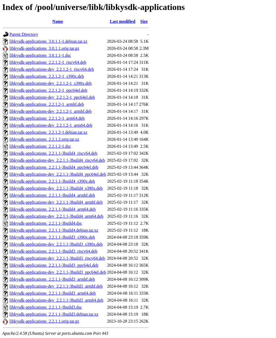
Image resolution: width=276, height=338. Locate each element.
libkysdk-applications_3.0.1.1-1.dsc (40, 55)
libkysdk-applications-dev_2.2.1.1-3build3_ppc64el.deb (57, 272)
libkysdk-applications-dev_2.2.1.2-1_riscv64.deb (51, 69)
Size (144, 21)
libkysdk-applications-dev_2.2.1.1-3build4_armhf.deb (56, 202)
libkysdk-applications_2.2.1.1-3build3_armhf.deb (52, 279)
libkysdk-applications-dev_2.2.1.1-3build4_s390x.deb (56, 188)
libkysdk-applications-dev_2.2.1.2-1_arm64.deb (50, 125)
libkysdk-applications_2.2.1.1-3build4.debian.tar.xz (53, 230)
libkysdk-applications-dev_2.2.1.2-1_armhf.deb (50, 111)
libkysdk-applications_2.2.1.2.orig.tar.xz (44, 139)
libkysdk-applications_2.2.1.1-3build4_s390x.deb (52, 181)
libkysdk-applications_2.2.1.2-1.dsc (40, 146)
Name (57, 21)
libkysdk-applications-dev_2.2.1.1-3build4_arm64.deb (56, 216)
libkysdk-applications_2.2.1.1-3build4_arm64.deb (52, 209)
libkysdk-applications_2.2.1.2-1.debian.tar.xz (48, 132)
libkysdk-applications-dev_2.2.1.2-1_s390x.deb (50, 83)
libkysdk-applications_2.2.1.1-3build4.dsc (45, 223)
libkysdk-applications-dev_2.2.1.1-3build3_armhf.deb (56, 286)
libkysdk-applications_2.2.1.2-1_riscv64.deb (47, 62)
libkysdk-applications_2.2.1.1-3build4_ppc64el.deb (53, 167)
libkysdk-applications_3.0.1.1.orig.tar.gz (44, 48)
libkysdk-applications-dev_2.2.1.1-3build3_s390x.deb (56, 244)
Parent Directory (23, 34)
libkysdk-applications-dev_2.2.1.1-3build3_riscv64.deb (57, 258)
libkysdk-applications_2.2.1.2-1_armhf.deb (46, 104)
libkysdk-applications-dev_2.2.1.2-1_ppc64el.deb (52, 97)
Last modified (122, 21)
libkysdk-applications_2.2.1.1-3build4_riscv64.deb (53, 153)
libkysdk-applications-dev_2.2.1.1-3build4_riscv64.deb (57, 160)
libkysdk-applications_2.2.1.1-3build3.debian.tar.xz (53, 314)
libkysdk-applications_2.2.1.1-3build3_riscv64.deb (53, 251)
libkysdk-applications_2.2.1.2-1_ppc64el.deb (48, 90)
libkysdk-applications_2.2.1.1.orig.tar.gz (44, 321)
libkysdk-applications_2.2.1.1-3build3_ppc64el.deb (53, 265)
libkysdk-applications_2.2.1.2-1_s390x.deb (46, 76)
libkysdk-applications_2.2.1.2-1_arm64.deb (47, 118)
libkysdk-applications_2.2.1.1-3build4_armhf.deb (52, 195)
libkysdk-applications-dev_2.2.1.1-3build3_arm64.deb (56, 300)
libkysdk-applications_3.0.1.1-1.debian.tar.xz (48, 41)
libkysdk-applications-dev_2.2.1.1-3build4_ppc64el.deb (57, 174)
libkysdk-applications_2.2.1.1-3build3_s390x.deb (52, 237)
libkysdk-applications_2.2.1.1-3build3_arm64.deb (52, 293)
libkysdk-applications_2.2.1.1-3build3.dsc (45, 307)
